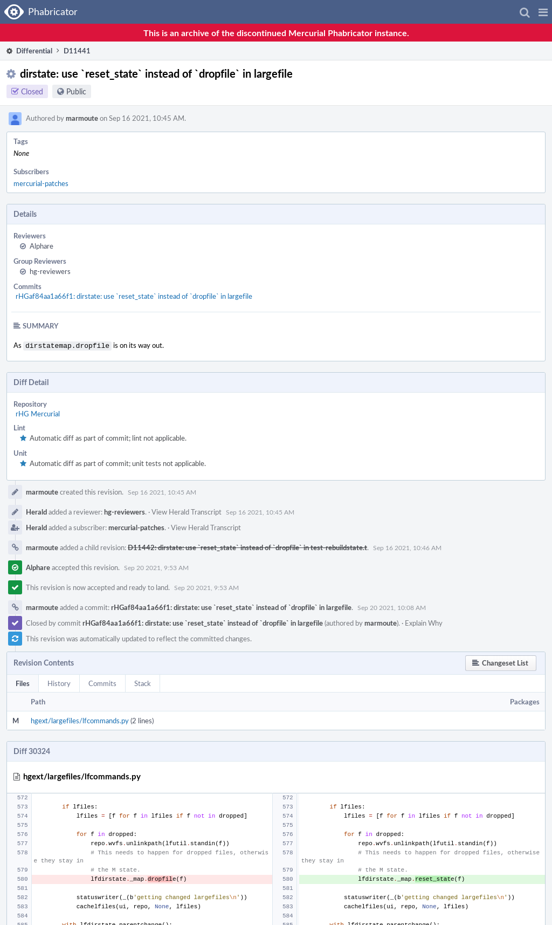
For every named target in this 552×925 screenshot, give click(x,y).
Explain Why (424, 622)
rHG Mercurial (38, 412)
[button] (543, 12)
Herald (36, 511)
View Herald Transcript (186, 511)
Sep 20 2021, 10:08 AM (391, 606)
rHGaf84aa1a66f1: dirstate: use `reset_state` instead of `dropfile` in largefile (134, 296)
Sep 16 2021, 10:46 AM (407, 546)
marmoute (82, 118)
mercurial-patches (40, 183)
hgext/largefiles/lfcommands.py (80, 719)
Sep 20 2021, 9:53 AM (156, 566)
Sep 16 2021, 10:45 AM (162, 491)
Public (76, 91)
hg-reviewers (50, 271)
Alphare (41, 246)
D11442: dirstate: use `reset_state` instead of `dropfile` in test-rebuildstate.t (247, 546)
